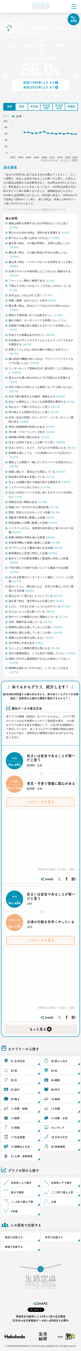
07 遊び (15, 1089)
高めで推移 (17, 1192)
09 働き (15, 1099)
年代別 (34, 106)
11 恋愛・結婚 (19, 1108)
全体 (9, 106)
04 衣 (54, 1070)
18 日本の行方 (59, 1137)
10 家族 (55, 1099)
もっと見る (40, 1028)
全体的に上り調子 (21, 1183)
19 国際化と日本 (20, 1146)
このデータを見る (40, 802)
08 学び (55, 1089)
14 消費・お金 (59, 1118)
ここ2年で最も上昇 (62, 1192)
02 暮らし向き (59, 1061)
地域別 (71, 106)
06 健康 (55, 1080)
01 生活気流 (18, 1061)
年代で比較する (54, 1237)
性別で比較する (14, 1237)
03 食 (14, 1070)
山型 (53, 1202)
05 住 (14, 1080)
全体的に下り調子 (61, 1183)
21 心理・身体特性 (22, 1156)
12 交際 (55, 1108)
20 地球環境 (58, 1146)
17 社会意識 (18, 1137)
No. (5, 76)
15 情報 (15, 1127)
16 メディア (57, 1127)
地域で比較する (14, 1246)
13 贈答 (15, 1118)
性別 (21, 106)
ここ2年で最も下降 (22, 1202)
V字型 (14, 1211)
